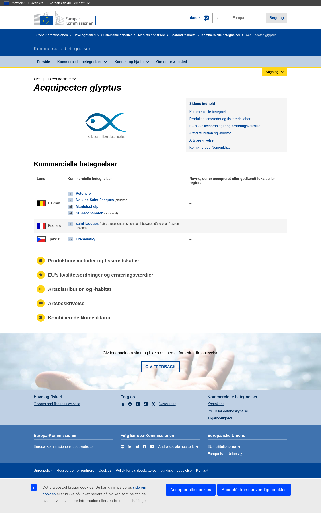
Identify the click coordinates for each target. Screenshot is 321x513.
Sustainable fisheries (116, 35)
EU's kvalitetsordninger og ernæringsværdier (224, 126)
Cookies (105, 470)
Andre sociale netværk (176, 446)
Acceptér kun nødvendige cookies (254, 489)
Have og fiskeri (85, 35)
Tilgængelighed (220, 418)
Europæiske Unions (223, 454)
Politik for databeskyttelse (228, 411)
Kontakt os (216, 404)
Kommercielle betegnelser (220, 35)
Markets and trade (151, 35)
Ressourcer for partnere (75, 470)
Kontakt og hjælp (129, 62)
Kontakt (202, 470)
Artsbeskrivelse (201, 140)
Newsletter (167, 404)
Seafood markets (183, 35)
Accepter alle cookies (190, 489)
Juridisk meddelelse (176, 470)
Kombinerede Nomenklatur (210, 147)
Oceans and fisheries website (57, 404)
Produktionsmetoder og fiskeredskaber (219, 119)
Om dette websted (171, 62)
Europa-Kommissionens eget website (63, 446)
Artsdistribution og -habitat (210, 133)
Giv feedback (160, 367)
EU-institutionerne (222, 446)
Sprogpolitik (43, 470)
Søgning (277, 18)
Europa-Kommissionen (51, 35)
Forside (43, 62)
